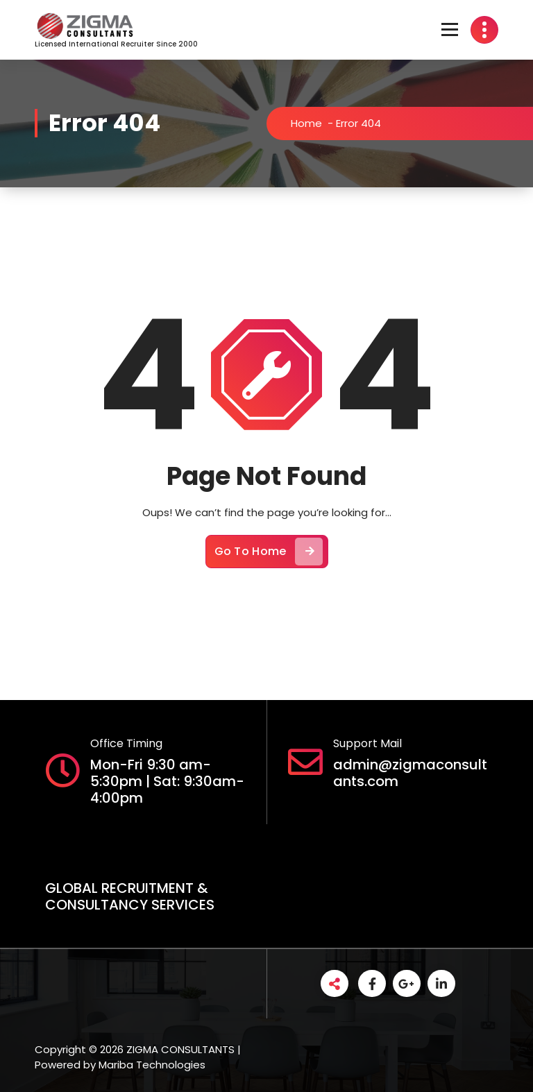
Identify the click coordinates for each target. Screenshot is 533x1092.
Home (308, 123)
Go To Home (268, 554)
